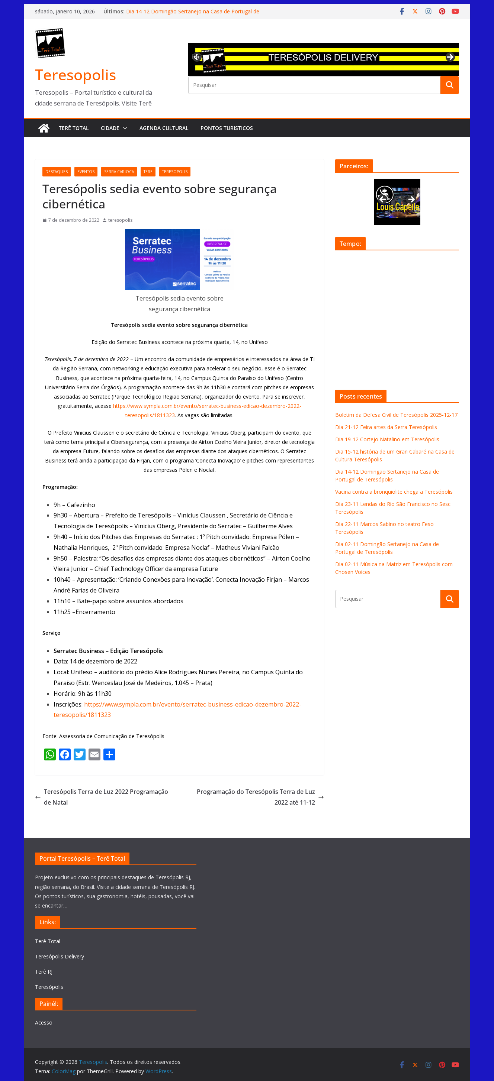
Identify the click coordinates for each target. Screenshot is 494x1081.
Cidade (110, 128)
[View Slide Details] (323, 59)
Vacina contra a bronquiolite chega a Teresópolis (394, 491)
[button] (123, 128)
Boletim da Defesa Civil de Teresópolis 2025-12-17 (396, 414)
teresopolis (174, 171)
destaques (56, 171)
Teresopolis (75, 74)
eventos (85, 171)
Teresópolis (49, 986)
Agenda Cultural (164, 128)
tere (148, 171)
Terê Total (74, 128)
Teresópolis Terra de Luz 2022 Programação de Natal (101, 797)
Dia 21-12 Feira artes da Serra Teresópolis (386, 427)
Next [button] (449, 57)
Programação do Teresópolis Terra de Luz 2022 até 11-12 (260, 797)
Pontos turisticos (227, 128)
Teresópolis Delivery (59, 956)
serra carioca (119, 171)
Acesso (43, 1022)
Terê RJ (43, 971)
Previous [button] (197, 56)
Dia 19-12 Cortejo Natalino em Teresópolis (387, 439)
